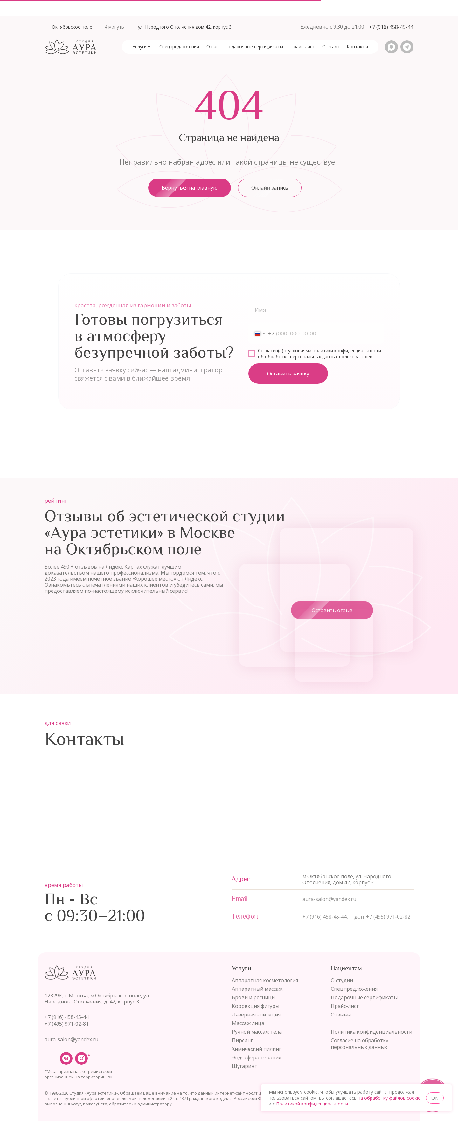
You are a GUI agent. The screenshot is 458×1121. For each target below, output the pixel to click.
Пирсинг (242, 1040)
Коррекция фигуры (255, 1006)
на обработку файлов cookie (389, 1098)
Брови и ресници (253, 997)
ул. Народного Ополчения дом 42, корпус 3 (185, 27)
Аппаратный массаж (257, 988)
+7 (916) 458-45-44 (67, 1017)
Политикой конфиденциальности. (312, 1104)
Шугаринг (244, 1066)
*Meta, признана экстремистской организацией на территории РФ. (79, 1074)
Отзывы (341, 1014)
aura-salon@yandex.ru (71, 1039)
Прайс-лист (345, 1006)
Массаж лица (248, 1023)
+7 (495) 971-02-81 (67, 1023)
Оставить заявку (288, 375)
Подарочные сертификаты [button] (364, 997)
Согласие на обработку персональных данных (359, 1043)
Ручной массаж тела (257, 1031)
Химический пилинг (256, 1048)
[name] (316, 311)
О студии (342, 980)
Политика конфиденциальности (371, 1031)
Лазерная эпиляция (256, 1014)
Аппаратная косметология (265, 980)
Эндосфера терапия (256, 1057)
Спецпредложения (354, 988)
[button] (391, 27)
